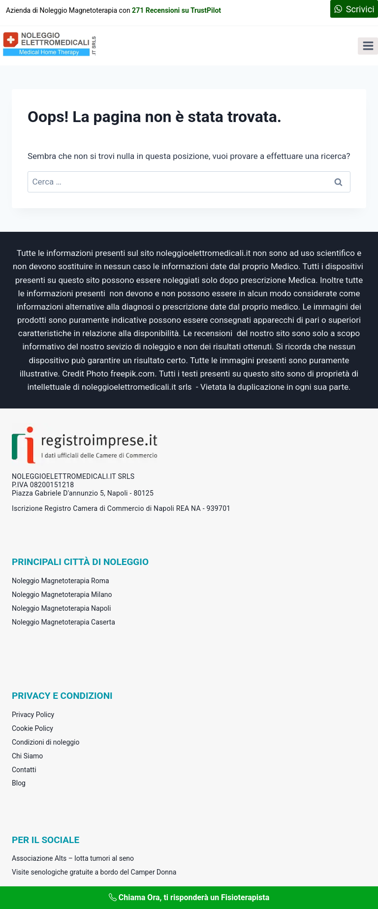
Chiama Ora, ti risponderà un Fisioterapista (189, 897)
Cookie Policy (32, 728)
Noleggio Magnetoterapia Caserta (63, 622)
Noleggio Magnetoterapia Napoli (61, 608)
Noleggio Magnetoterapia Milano (62, 594)
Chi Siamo (27, 756)
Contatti (24, 770)
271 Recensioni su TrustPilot (176, 10)
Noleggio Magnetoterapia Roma (60, 581)
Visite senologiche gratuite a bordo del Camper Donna (94, 872)
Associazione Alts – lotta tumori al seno (73, 858)
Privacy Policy (33, 715)
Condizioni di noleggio (46, 742)
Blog (19, 783)
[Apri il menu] (368, 46)
